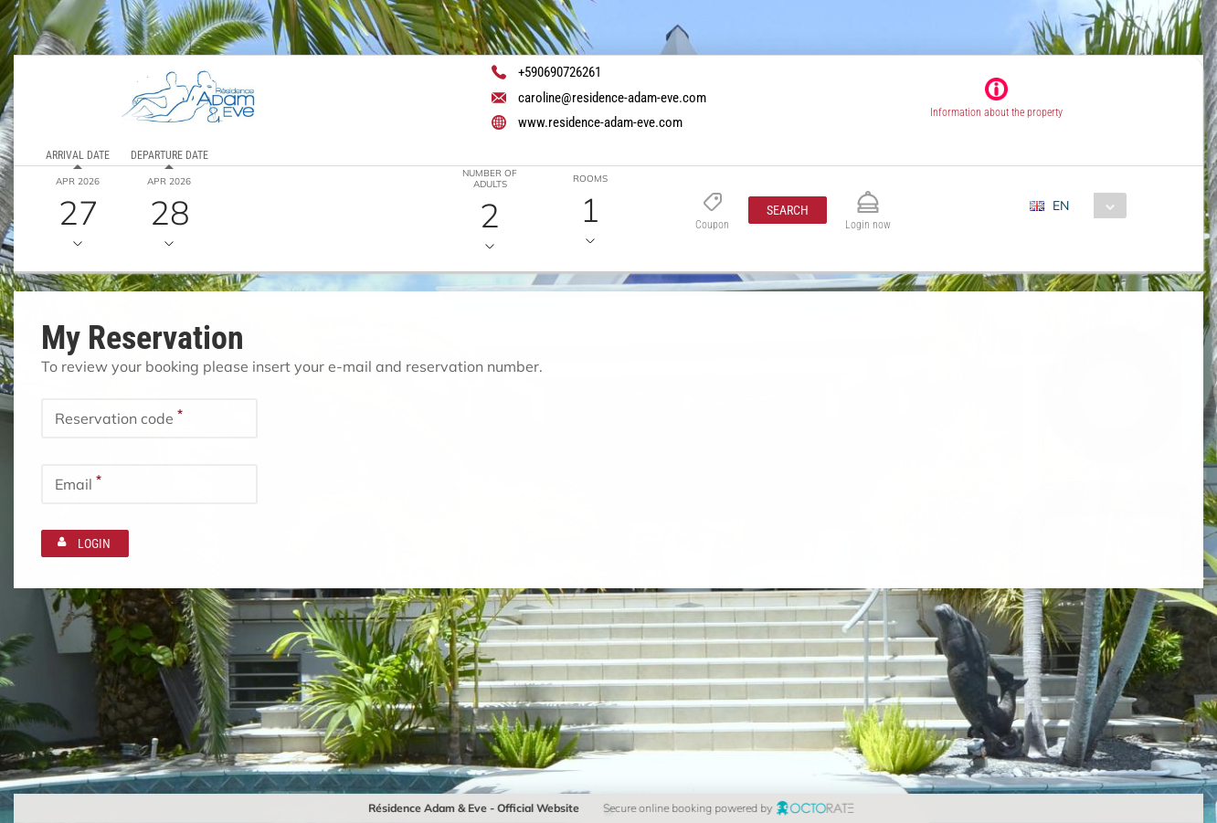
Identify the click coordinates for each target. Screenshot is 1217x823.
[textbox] (149, 417)
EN (1061, 205)
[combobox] (1085, 205)
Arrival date (78, 155)
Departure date (169, 155)
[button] (787, 210)
